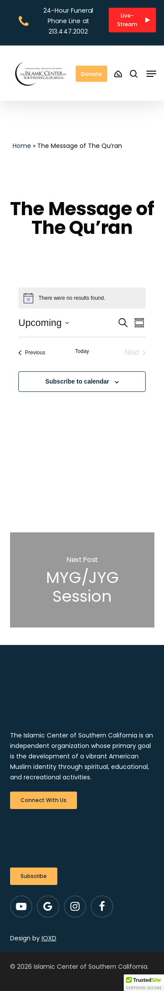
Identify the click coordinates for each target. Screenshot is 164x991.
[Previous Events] (31, 352)
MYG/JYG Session (82, 580)
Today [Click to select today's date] (82, 351)
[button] (132, 19)
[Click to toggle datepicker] (43, 322)
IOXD (49, 938)
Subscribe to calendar (77, 381)
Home (22, 145)
